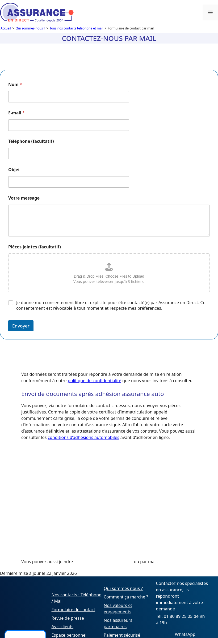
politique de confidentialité (94, 380)
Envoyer (21, 326)
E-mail (16, 112)
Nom (15, 84)
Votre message (24, 198)
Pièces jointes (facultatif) (34, 246)
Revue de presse (68, 618)
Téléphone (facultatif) (31, 141)
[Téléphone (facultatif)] (68, 153)
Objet (14, 169)
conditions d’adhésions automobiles (83, 437)
